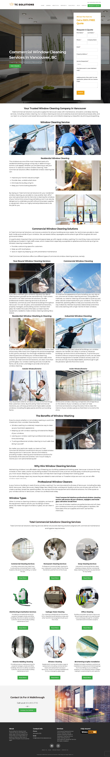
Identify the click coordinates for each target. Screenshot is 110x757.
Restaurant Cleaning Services (65, 736)
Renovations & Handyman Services (66, 739)
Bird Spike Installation (63, 741)
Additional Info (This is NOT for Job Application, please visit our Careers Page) (87, 79)
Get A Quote (15, 66)
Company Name (92, 40)
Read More (23, 578)
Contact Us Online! (27, 710)
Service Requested (83, 61)
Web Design (61, 754)
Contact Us (65, 749)
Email (78, 47)
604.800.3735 (31, 703)
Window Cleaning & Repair (64, 734)
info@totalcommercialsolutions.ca (42, 738)
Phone (79, 40)
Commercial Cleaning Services (65, 731)
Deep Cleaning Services (63, 737)
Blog (49, 749)
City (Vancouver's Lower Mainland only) (86, 69)
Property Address (82, 54)
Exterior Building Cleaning (64, 733)
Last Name (90, 32)
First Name (80, 32)
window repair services (17, 478)
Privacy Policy (56, 749)
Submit (80, 92)
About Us (44, 749)
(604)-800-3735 (37, 733)
